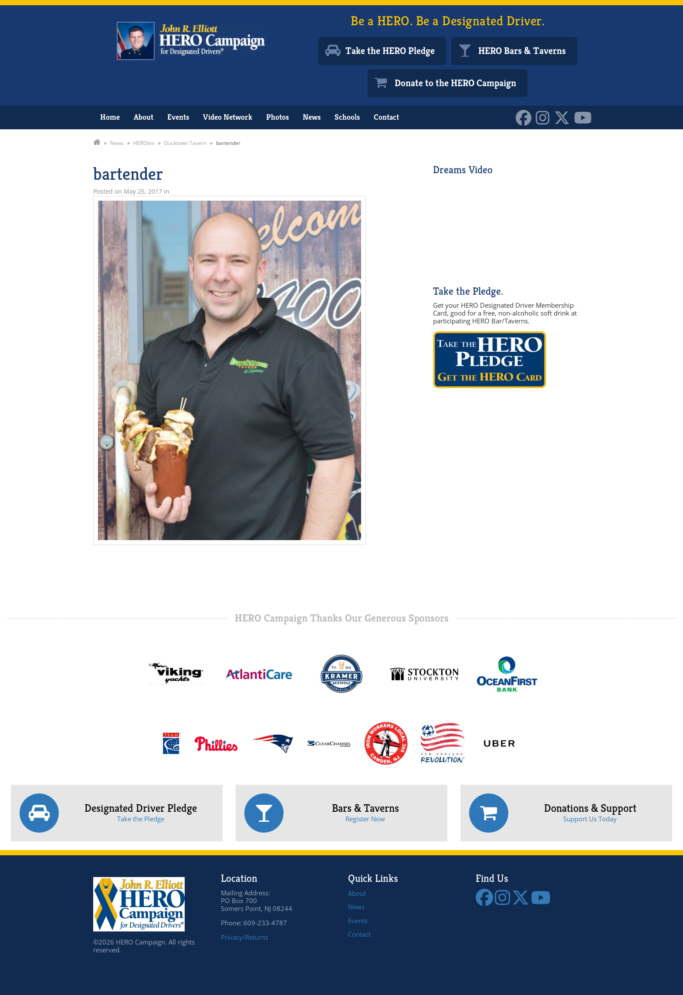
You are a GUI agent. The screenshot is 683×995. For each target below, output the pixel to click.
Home (110, 117)
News (312, 117)
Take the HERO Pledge (390, 51)
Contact (386, 117)
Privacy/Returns (244, 937)
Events (178, 117)
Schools (347, 117)
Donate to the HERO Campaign (455, 83)
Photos (277, 117)
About (143, 117)
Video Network (227, 117)
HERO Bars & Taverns (522, 51)
